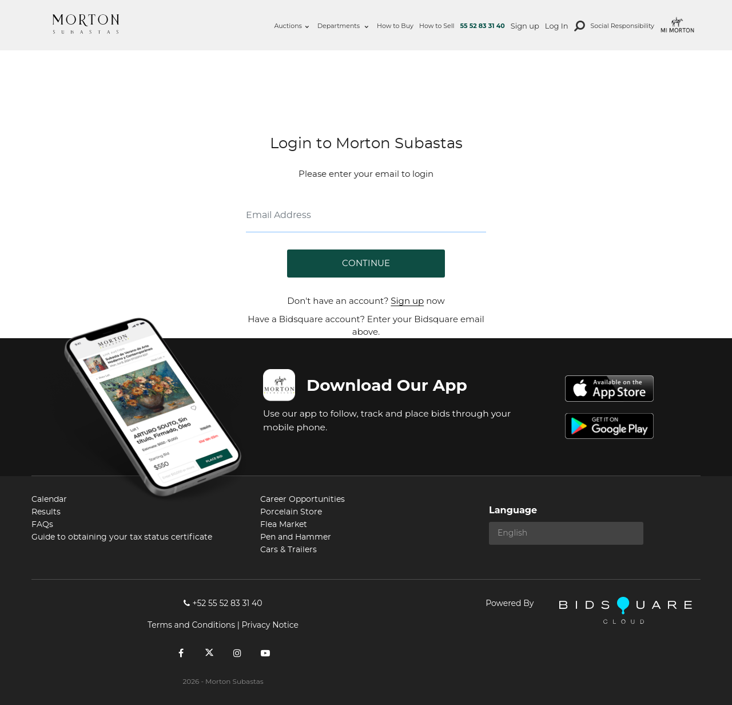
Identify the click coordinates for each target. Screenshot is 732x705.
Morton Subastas (86, 24)
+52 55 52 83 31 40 (223, 603)
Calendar (49, 500)
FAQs (42, 525)
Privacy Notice (269, 625)
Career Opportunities (302, 500)
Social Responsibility (622, 26)
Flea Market (283, 525)
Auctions (291, 26)
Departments (342, 26)
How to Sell (437, 26)
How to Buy (395, 26)
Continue (366, 263)
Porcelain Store (291, 512)
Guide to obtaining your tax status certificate (121, 537)
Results (46, 512)
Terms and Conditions (191, 625)
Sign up (525, 25)
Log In (556, 25)
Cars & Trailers (288, 550)
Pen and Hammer (295, 537)
